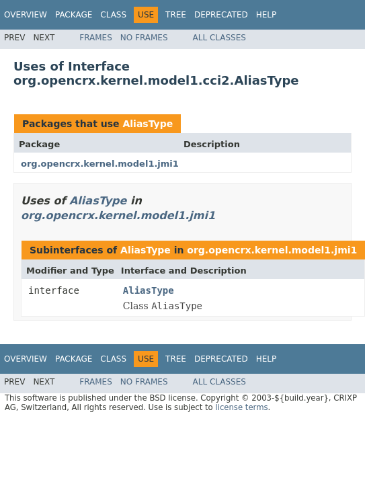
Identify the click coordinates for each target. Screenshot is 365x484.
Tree (175, 14)
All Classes (219, 37)
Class (113, 14)
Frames (95, 37)
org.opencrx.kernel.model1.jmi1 (100, 164)
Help (266, 14)
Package (73, 14)
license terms (241, 407)
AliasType (147, 123)
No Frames (144, 37)
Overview (25, 14)
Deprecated (221, 14)
